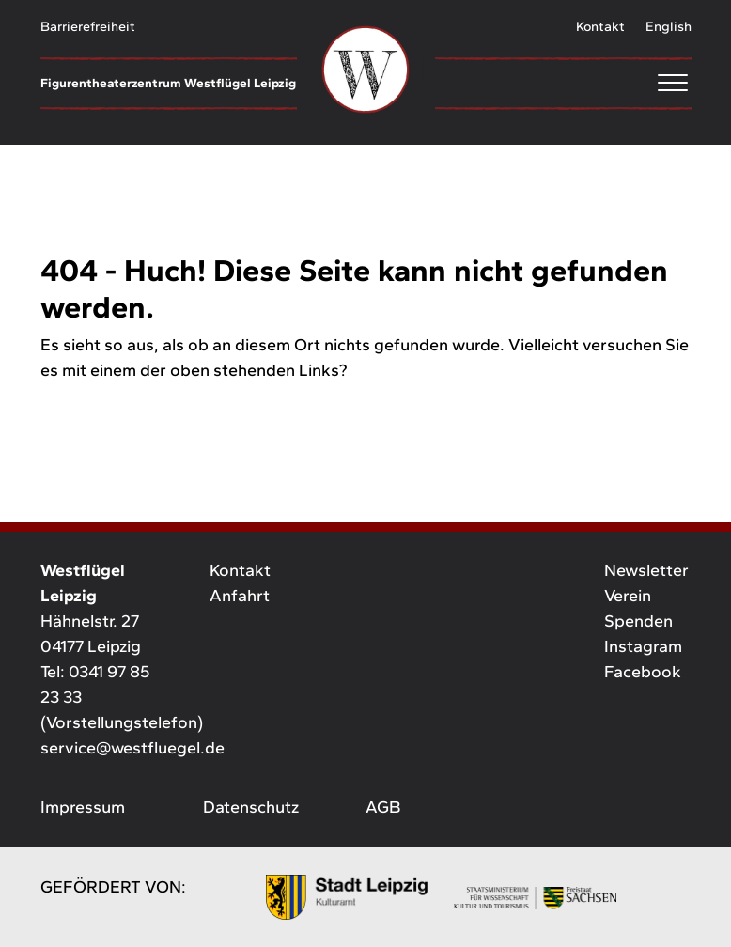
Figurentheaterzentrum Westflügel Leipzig (168, 82)
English (668, 26)
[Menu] (563, 82)
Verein (627, 595)
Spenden (638, 621)
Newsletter (646, 570)
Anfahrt (240, 595)
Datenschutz (251, 807)
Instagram (643, 646)
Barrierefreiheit (87, 26)
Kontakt (600, 26)
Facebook (642, 671)
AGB (383, 807)
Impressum (82, 807)
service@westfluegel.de (132, 747)
